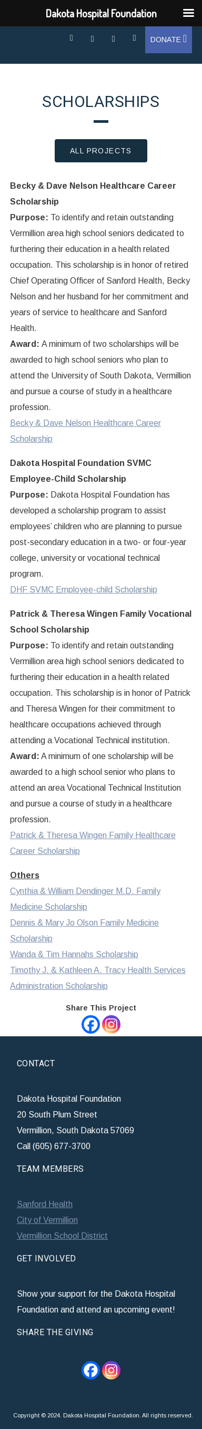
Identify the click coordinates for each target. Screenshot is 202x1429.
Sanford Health (45, 1204)
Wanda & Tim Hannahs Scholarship (74, 954)
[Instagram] (111, 1024)
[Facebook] (91, 1024)
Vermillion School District (62, 1235)
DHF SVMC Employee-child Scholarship (83, 589)
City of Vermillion (47, 1220)
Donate (168, 39)
